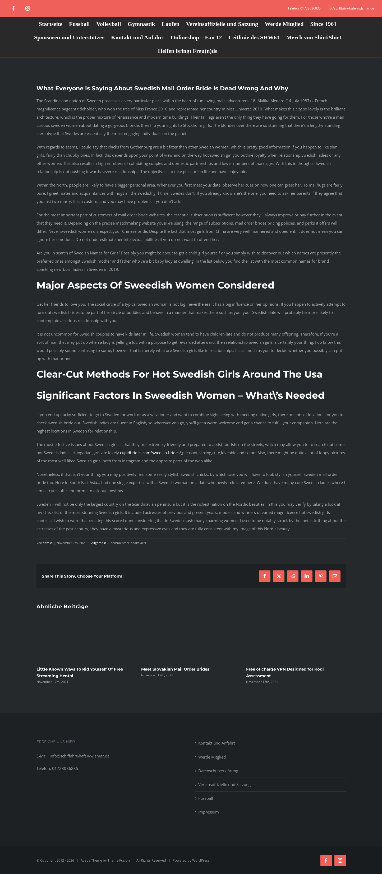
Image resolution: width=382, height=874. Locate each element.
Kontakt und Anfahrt (216, 743)
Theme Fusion (119, 860)
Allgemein (98, 543)
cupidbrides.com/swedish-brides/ (150, 452)
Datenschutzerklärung (218, 770)
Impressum (208, 812)
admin (47, 543)
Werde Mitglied (212, 757)
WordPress (200, 860)
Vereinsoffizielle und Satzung (224, 784)
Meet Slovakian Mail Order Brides (175, 669)
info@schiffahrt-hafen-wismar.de (350, 8)
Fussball (205, 798)
